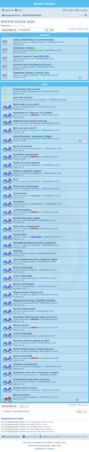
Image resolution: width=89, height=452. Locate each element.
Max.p (33, 107)
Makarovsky (36, 237)
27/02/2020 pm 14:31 (51, 181)
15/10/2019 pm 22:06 (49, 358)
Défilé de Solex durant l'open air (30, 121)
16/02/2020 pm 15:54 (57, 100)
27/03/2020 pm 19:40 (53, 148)
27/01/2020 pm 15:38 (45, 67)
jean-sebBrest (36, 204)
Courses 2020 (18, 26)
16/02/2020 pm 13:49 (47, 220)
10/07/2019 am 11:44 (49, 397)
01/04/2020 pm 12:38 (50, 139)
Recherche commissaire (26, 186)
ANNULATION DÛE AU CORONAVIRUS (33, 40)
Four (15, 179)
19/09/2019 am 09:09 (48, 375)
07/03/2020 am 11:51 (50, 91)
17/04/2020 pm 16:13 (54, 42)
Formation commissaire (25, 154)
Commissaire (20, 193)
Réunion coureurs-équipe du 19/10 (31, 340)
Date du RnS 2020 (22, 356)
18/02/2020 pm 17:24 (51, 196)
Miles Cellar (56, 446)
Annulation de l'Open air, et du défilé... (33, 112)
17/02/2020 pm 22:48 (49, 212)
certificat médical (22, 210)
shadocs (34, 351)
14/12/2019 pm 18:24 (49, 319)
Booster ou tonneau (23, 284)
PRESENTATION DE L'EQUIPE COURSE (34, 300)
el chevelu (35, 123)
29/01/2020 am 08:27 (51, 245)
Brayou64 (35, 91)
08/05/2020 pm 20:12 (51, 130)
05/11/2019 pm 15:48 (49, 351)
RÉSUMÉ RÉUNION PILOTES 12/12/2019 (34, 243)
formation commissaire (25, 364)
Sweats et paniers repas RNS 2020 (31, 56)
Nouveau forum (21, 395)
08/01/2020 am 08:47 (49, 303)
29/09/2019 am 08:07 (53, 366)
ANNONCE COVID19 (24, 48)
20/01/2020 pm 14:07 (47, 262)
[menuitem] (18, 10)
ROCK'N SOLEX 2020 (17, 22)
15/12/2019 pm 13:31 (45, 311)
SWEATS (17, 251)
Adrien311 (35, 189)
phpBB (36, 443)
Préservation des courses (26, 89)
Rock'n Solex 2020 (22, 267)
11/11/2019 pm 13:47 (47, 336)
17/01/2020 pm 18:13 (47, 278)
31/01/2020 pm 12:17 (52, 237)
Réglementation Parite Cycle (28, 292)
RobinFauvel (36, 50)
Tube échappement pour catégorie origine (35, 259)
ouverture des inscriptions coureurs (32, 64)
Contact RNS (20, 234)
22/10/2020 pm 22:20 (47, 107)
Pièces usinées (21, 325)
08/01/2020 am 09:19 (49, 295)
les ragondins (36, 148)
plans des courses (22, 97)
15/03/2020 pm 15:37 (49, 157)
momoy (34, 375)
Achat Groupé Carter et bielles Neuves (33, 349)
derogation (19, 201)
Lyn (32, 59)
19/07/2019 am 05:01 (50, 390)
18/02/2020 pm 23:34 (50, 189)
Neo (32, 311)
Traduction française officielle (39, 446)
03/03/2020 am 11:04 (52, 173)
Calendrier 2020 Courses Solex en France (35, 317)
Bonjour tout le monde (25, 388)
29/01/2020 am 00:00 (47, 253)
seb (32, 67)
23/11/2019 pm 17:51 (49, 328)
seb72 (33, 336)
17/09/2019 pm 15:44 (47, 382)
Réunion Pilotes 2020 (24, 309)
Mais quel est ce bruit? (25, 128)
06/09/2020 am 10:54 (51, 123)
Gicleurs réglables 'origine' (27, 171)
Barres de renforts (22, 146)
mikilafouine (36, 165)
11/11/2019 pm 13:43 (47, 343)
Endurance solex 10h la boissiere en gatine (36, 372)
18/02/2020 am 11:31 (53, 204)
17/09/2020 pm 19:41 (49, 115)
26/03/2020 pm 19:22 (53, 50)
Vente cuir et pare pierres (26, 162)
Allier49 (34, 270)
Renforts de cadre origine (26, 218)
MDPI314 (35, 115)
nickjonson (35, 390)
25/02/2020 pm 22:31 (44, 59)
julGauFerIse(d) (37, 42)
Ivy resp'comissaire (39, 100)
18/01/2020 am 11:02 (48, 270)
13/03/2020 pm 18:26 (49, 75)
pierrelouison (36, 173)
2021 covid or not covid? (26, 104)
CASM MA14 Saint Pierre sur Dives (31, 379)
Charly (33, 278)
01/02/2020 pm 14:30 (49, 229)
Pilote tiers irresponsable (26, 226)
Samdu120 (35, 130)
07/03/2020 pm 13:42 (51, 165)
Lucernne (35, 139)
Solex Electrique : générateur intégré (32, 136)
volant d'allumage (22, 276)
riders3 (34, 220)
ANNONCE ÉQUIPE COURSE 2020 (31, 73)
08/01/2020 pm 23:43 (47, 286)
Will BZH (34, 75)
